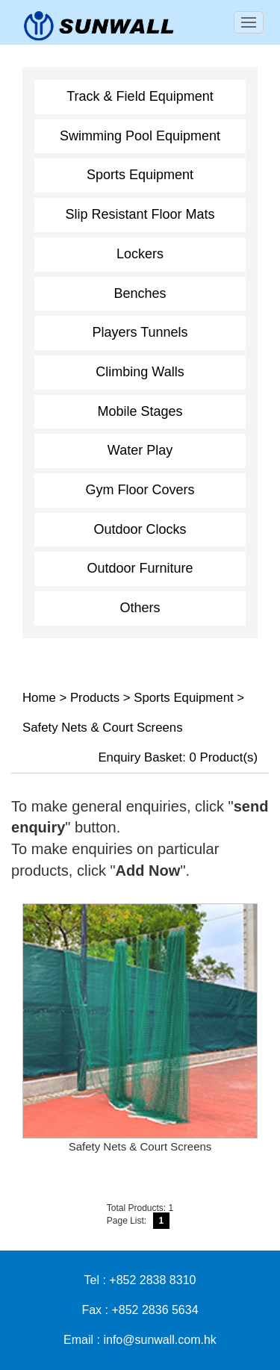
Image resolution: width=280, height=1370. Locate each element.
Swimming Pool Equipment (140, 135)
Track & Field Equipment (139, 96)
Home (39, 698)
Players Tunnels (139, 332)
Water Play (140, 450)
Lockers (140, 253)
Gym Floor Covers (139, 489)
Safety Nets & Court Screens (102, 727)
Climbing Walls (140, 371)
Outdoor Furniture (140, 568)
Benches (139, 293)
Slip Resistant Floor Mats (139, 214)
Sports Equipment (140, 174)
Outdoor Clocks (139, 529)
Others (139, 607)
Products (94, 698)
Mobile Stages (139, 411)
